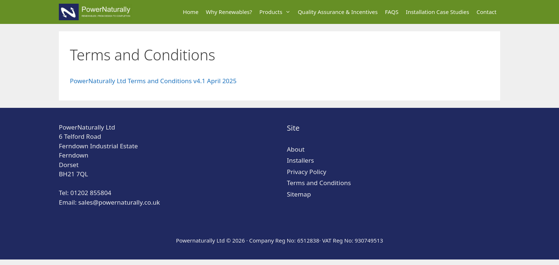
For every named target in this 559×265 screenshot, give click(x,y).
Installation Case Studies (437, 11)
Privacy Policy (306, 171)
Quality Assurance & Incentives (338, 11)
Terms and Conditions (319, 183)
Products (276, 12)
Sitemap (299, 194)
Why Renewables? (229, 11)
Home (191, 11)
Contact (486, 11)
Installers (300, 160)
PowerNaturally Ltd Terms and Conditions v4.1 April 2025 (153, 81)
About (296, 149)
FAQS (392, 11)
